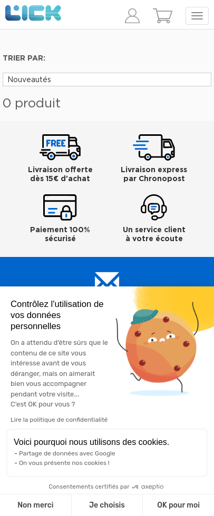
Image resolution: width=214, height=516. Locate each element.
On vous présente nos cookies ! (64, 463)
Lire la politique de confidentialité (59, 419)
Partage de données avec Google (67, 453)
